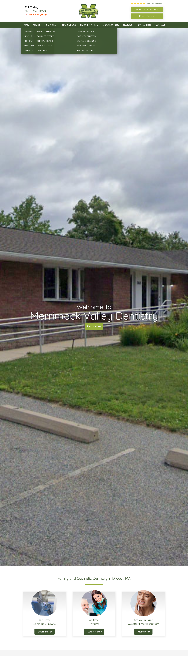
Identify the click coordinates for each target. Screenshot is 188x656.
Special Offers (110, 25)
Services (51, 25)
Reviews (128, 25)
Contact (160, 25)
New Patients (144, 25)
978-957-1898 (35, 11)
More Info (143, 631)
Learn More (94, 326)
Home (26, 25)
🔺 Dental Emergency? (36, 14)
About (36, 25)
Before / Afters (89, 25)
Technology (69, 25)
